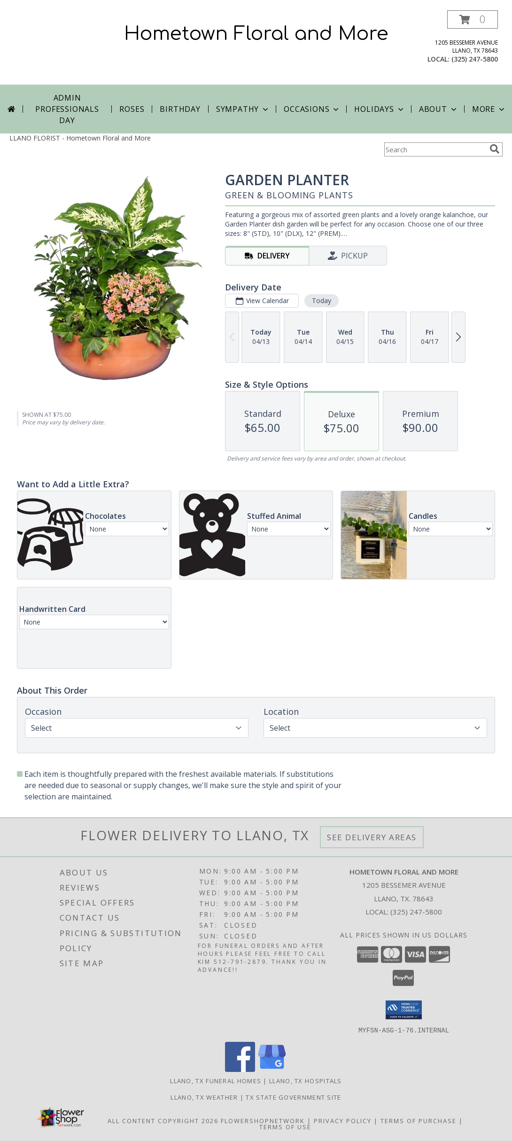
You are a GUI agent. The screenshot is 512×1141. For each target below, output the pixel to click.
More (489, 109)
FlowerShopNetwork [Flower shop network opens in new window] (263, 1120)
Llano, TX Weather (204, 1097)
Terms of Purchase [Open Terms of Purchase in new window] (418, 1120)
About (438, 109)
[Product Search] (435, 149)
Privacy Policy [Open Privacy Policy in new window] (343, 1120)
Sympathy (243, 109)
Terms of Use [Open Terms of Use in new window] (285, 1126)
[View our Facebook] (240, 1068)
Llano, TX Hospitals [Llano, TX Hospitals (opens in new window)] (305, 1080)
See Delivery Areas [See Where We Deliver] (372, 837)
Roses (131, 109)
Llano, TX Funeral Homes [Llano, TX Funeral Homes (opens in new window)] (215, 1080)
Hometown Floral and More (256, 33)
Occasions (312, 109)
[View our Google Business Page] (272, 1068)
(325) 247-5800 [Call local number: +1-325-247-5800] (474, 59)
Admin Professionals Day (67, 109)
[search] (494, 149)
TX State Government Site (293, 1097)
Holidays (379, 109)
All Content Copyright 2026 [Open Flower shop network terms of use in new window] (163, 1120)
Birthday (180, 109)
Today (321, 300)
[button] (472, 19)
